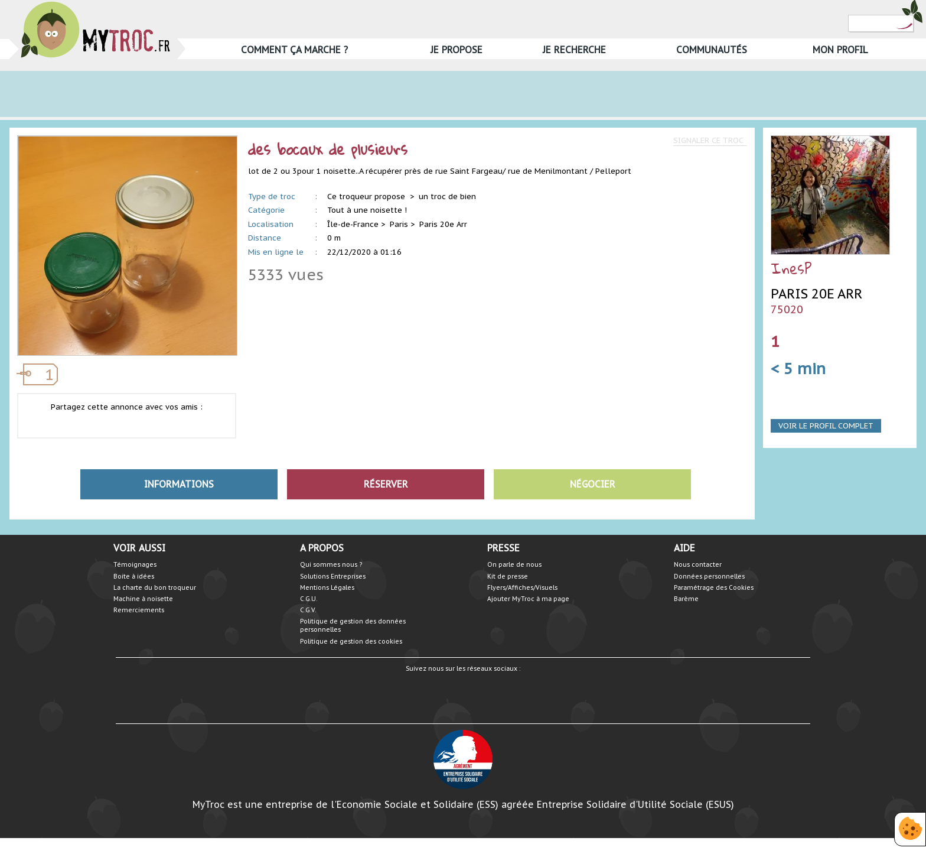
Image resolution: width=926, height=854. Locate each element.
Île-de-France (353, 224)
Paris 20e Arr (443, 224)
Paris (399, 224)
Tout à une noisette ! (367, 210)
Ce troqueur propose (367, 196)
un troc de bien (447, 196)
